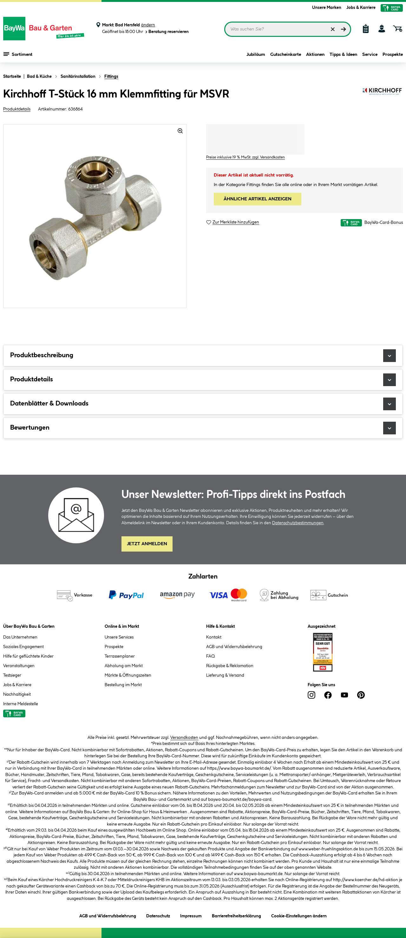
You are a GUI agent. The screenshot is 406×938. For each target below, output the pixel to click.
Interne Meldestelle (20, 704)
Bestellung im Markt (123, 685)
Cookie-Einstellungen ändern (299, 915)
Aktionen (315, 54)
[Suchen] (343, 29)
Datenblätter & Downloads (203, 404)
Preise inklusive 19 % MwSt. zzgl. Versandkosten (245, 157)
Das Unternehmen (20, 637)
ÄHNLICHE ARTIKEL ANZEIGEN (257, 199)
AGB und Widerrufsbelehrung (234, 647)
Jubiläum (255, 54)
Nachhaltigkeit (17, 694)
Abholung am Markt (124, 666)
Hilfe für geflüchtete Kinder (28, 656)
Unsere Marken (326, 8)
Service (369, 54)
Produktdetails (16, 109)
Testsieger (12, 675)
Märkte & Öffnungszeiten (128, 675)
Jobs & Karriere (361, 8)
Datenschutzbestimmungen (298, 523)
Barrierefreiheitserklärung (236, 915)
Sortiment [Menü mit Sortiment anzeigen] (17, 54)
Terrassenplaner (120, 656)
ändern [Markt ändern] (148, 25)
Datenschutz (158, 915)
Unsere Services (119, 637)
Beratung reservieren (166, 32)
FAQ (210, 656)
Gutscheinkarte (285, 54)
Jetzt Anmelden (147, 544)
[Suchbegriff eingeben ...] (287, 29)
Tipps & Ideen (343, 54)
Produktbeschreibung (203, 355)
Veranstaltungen (19, 666)
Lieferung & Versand (225, 675)
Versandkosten (184, 738)
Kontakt (213, 637)
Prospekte (393, 54)
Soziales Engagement (23, 647)
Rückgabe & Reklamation (229, 666)
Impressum (191, 915)
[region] (95, 216)
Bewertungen (203, 428)
